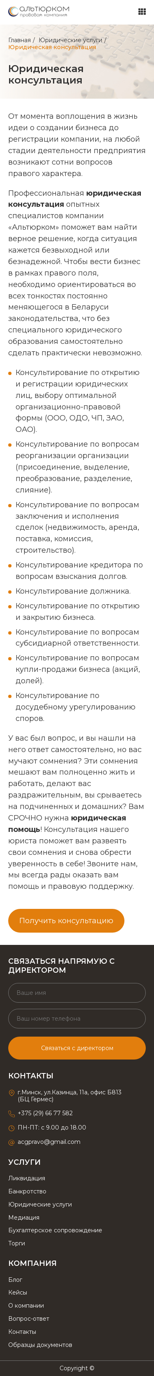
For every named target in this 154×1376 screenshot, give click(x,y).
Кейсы (17, 1292)
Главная (19, 40)
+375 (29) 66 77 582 (45, 1113)
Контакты (22, 1331)
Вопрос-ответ (28, 1318)
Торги (16, 1243)
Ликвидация (26, 1178)
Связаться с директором (77, 1048)
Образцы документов (40, 1345)
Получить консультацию (66, 920)
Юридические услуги (70, 40)
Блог (15, 1279)
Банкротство (27, 1191)
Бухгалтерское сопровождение (55, 1230)
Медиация (23, 1217)
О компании (26, 1305)
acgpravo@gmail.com (49, 1142)
